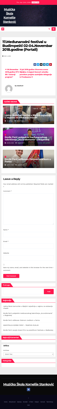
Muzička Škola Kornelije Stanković (28, 384)
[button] (49, 29)
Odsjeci (37, 402)
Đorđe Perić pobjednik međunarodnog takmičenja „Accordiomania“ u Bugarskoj (27, 138)
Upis (28, 405)
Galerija (19, 402)
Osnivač (42, 402)
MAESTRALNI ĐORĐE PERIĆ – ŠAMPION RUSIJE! (21, 325)
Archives (6, 350)
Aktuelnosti (12, 402)
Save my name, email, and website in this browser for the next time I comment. (28, 269)
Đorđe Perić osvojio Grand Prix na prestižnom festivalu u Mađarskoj (28, 330)
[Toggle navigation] (54, 29)
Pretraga (6, 285)
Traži (48, 291)
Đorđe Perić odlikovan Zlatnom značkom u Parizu (28, 160)
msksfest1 (20, 86)
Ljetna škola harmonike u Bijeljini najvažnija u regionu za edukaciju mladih (28, 116)
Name (6, 230)
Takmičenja (49, 402)
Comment (7, 191)
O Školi (31, 402)
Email (6, 241)
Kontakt (25, 402)
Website (6, 253)
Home (5, 402)
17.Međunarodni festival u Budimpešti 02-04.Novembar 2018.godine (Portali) (27, 46)
